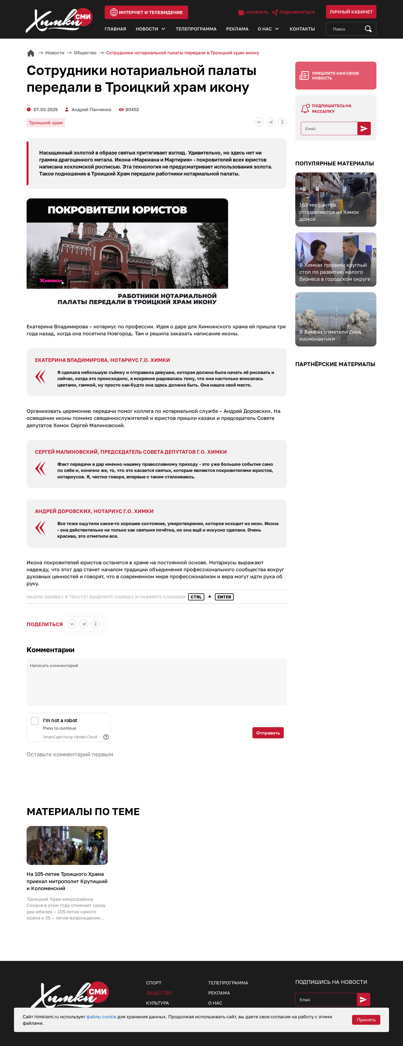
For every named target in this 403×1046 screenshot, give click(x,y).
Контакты (302, 29)
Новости (147, 29)
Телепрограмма (196, 29)
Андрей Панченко (91, 109)
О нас (265, 29)
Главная (115, 29)
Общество (159, 993)
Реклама (237, 29)
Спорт (153, 983)
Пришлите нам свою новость (335, 75)
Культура (157, 1003)
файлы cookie (102, 1016)
